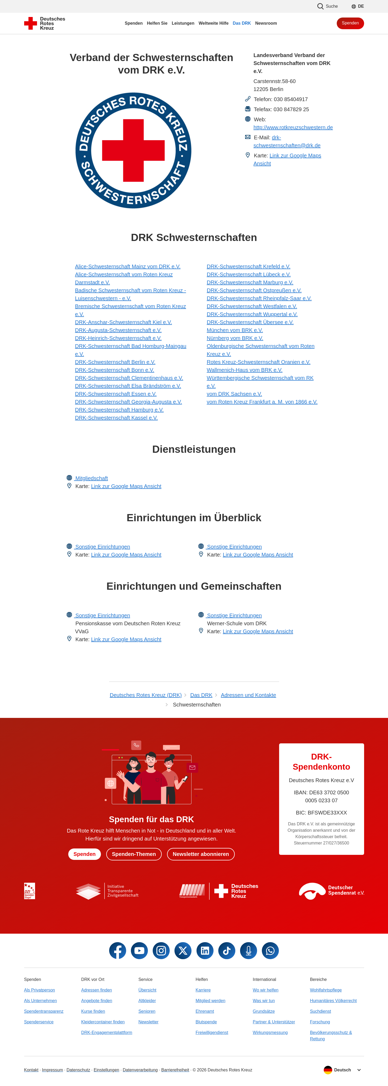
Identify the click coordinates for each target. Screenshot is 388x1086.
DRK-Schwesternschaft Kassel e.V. (116, 418)
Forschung (320, 1022)
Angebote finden (96, 1000)
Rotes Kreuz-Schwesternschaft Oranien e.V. (259, 362)
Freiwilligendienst (211, 1032)
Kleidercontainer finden (103, 1022)
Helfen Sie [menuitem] (157, 23)
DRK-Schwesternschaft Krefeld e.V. (249, 266)
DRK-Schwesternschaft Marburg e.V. (250, 282)
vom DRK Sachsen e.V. (234, 394)
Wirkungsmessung (270, 1032)
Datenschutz (78, 1070)
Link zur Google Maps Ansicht (126, 486)
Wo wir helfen (266, 990)
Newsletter (148, 1022)
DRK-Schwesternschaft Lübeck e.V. (249, 274)
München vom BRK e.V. (235, 330)
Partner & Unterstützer (274, 1022)
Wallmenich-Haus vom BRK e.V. (245, 370)
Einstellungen (106, 1070)
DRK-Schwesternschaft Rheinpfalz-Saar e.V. (259, 298)
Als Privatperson (39, 990)
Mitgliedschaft (91, 478)
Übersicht (147, 990)
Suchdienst (320, 1011)
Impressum (52, 1070)
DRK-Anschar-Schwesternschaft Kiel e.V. (123, 322)
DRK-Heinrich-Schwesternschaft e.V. (118, 338)
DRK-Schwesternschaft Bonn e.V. (114, 370)
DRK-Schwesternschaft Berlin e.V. (115, 362)
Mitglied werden (210, 1000)
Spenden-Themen (134, 854)
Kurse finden (93, 1011)
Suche (327, 6)
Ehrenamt (204, 1011)
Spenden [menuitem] (134, 23)
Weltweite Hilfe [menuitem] (214, 23)
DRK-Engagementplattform (106, 1032)
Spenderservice (39, 1022)
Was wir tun (264, 1000)
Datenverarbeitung (140, 1070)
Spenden (350, 23)
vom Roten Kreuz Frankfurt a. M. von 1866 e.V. (262, 402)
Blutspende (206, 1022)
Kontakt (31, 1070)
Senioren (146, 1011)
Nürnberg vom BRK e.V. (235, 338)
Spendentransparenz (44, 1011)
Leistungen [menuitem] (183, 23)
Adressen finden (96, 990)
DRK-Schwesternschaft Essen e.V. (116, 394)
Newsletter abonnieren (201, 854)
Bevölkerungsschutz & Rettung (331, 1035)
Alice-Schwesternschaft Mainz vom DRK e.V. (128, 266)
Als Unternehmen (40, 1000)
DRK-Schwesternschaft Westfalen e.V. (252, 306)
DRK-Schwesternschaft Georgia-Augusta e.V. (128, 402)
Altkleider (147, 1000)
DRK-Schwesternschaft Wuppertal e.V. (252, 314)
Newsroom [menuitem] (266, 23)
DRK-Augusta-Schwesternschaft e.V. (118, 330)
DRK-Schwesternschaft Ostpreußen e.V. (254, 290)
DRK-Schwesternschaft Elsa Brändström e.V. (128, 386)
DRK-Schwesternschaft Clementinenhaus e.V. (129, 378)
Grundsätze (264, 1011)
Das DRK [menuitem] (242, 23)
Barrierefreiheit (175, 1070)
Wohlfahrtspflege (326, 990)
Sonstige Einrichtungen (102, 547)
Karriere (203, 990)
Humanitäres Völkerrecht (333, 1000)
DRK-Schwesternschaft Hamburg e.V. (119, 410)
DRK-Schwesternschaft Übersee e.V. (250, 322)
